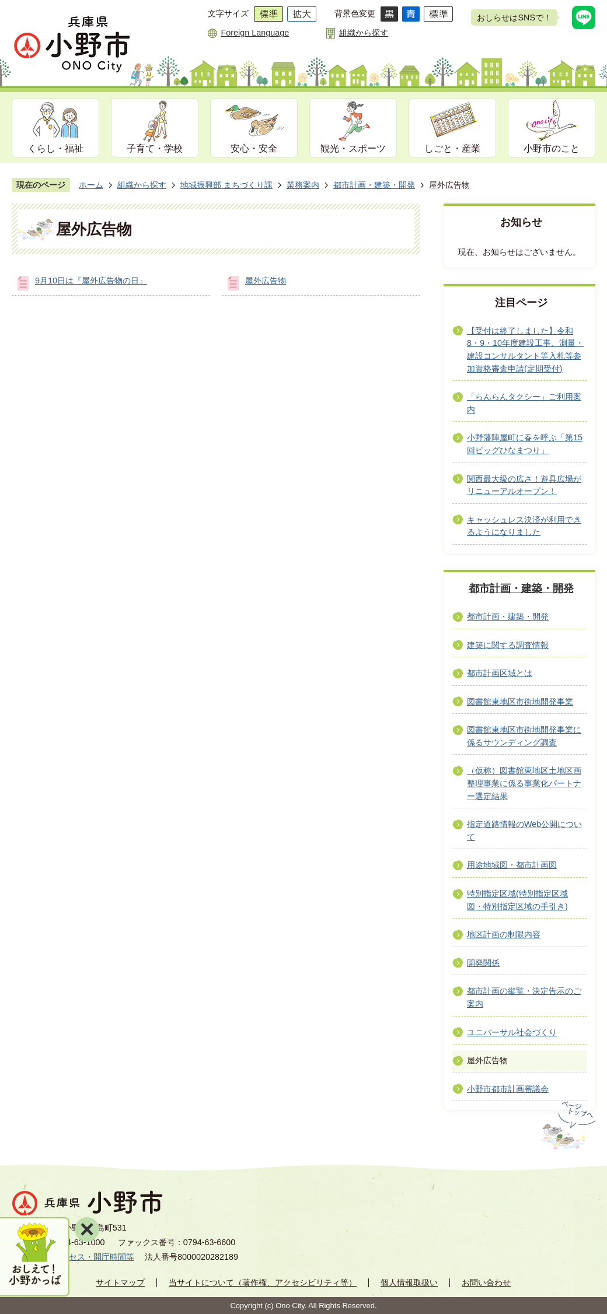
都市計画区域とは (499, 673)
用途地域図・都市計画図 (512, 865)
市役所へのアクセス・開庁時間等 (73, 1257)
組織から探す (363, 32)
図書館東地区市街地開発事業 (520, 701)
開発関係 (483, 963)
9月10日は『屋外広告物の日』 (91, 280)
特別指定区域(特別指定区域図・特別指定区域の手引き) (517, 900)
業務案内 (303, 185)
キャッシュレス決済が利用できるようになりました (524, 526)
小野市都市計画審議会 (508, 1089)
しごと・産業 (452, 148)
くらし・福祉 (55, 148)
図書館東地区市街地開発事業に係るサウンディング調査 (524, 736)
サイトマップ (120, 1282)
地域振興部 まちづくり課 (226, 185)
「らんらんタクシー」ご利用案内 (524, 403)
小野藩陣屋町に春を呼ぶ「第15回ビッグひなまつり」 (524, 444)
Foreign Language (255, 32)
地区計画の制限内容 (503, 934)
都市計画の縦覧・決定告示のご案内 (524, 997)
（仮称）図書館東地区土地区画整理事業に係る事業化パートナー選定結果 (524, 783)
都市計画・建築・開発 (374, 185)
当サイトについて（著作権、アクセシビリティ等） (263, 1282)
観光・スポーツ (353, 148)
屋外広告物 (265, 280)
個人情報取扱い (409, 1282)
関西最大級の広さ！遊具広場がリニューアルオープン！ (524, 485)
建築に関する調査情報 (508, 645)
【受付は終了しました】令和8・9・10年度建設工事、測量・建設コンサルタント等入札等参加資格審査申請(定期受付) (525, 349)
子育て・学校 (155, 148)
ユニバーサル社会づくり (512, 1032)
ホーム (91, 185)
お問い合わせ (486, 1282)
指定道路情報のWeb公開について (524, 830)
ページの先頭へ (567, 1125)
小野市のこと (552, 148)
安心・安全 (254, 148)
